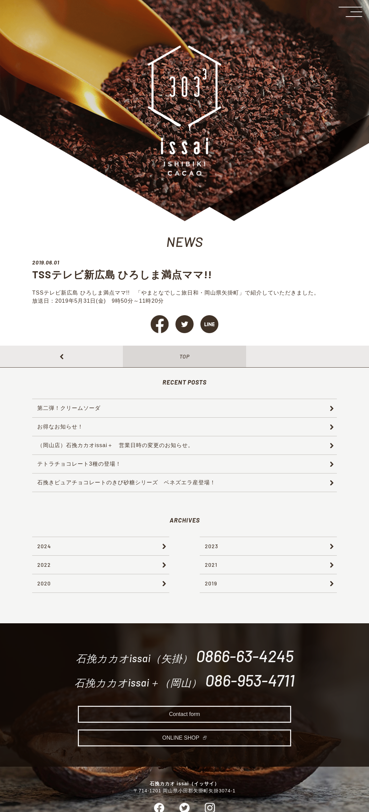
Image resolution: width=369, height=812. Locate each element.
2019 (211, 583)
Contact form (184, 716)
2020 (44, 583)
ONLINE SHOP (180, 740)
